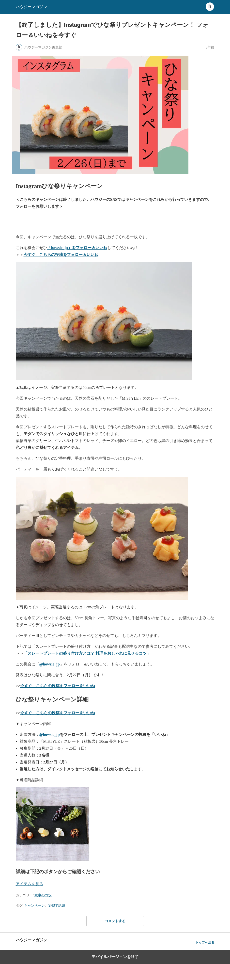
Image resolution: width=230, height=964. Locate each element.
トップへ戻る (205, 942)
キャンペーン (34, 905)
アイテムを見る (29, 884)
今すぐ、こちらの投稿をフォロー (57, 713)
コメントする (115, 921)
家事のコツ (43, 895)
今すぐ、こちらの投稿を (57, 686)
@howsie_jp (49, 664)
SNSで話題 (56, 905)
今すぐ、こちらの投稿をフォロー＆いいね (61, 255)
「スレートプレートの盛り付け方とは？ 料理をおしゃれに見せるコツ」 (87, 653)
